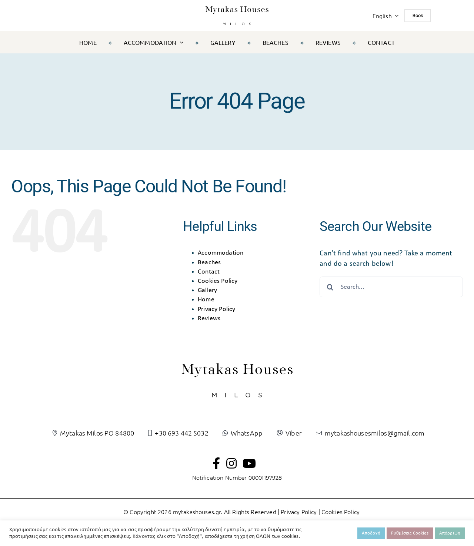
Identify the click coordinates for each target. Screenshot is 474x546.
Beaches (209, 262)
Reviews (209, 318)
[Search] (330, 287)
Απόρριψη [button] (449, 533)
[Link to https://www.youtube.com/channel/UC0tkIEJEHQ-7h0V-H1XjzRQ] (249, 463)
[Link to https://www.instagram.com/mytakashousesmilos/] (231, 463)
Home (206, 299)
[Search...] (391, 287)
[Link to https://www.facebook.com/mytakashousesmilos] (216, 463)
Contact (209, 271)
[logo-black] (237, 9)
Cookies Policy (217, 281)
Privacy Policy (216, 309)
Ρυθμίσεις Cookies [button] (409, 533)
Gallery (207, 290)
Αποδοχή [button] (371, 533)
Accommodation (220, 253)
